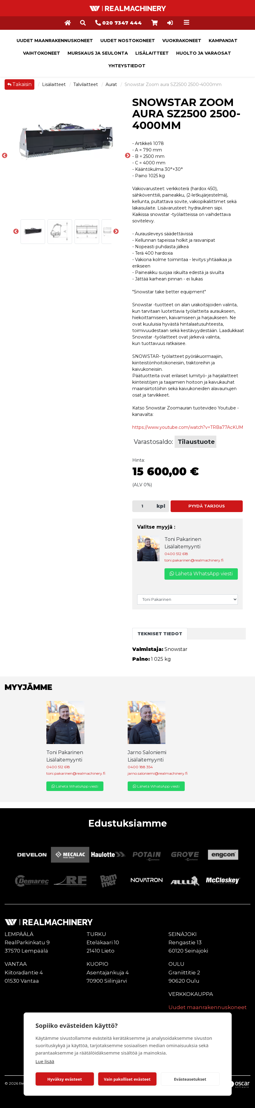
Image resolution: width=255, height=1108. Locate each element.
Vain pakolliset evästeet (127, 1079)
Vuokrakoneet (181, 40)
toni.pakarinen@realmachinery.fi (193, 560)
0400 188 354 (140, 767)
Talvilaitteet (86, 84)
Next (116, 232)
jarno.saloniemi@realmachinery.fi (157, 773)
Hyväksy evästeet (64, 1079)
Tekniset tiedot (159, 633)
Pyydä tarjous (206, 506)
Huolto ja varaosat (203, 53)
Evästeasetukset (190, 1079)
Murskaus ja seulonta (98, 53)
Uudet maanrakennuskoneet (55, 40)
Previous (5, 156)
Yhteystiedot (126, 66)
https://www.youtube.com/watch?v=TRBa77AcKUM (187, 427)
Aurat (112, 84)
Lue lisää (45, 1061)
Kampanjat (223, 40)
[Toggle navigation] (186, 22)
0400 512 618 (176, 553)
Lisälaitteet (152, 53)
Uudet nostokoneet (127, 40)
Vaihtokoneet (41, 53)
